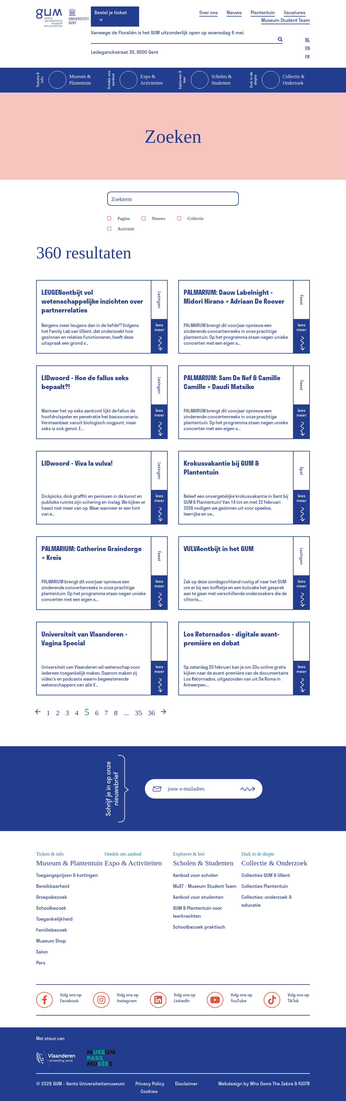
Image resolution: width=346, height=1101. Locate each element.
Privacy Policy (149, 1083)
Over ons (208, 12)
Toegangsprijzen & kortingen (67, 875)
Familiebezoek (51, 929)
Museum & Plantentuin (63, 80)
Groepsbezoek (51, 897)
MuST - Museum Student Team (204, 886)
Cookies (149, 1091)
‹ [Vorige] (34, 713)
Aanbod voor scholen (195, 875)
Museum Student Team (285, 20)
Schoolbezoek (51, 907)
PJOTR (304, 1083)
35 (138, 713)
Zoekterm (121, 199)
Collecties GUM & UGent (265, 875)
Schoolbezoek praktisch (199, 926)
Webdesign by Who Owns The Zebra (255, 1083)
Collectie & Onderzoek (277, 80)
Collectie (196, 218)
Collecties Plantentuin (264, 886)
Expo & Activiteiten (135, 80)
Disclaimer (186, 1083)
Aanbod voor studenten (198, 897)
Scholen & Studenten (205, 80)
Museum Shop (51, 940)
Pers (40, 962)
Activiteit (126, 228)
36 (151, 713)
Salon (42, 951)
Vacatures (294, 12)
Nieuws (234, 12)
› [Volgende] (167, 713)
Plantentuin (263, 12)
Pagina (124, 218)
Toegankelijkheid (54, 918)
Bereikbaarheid (52, 886)
